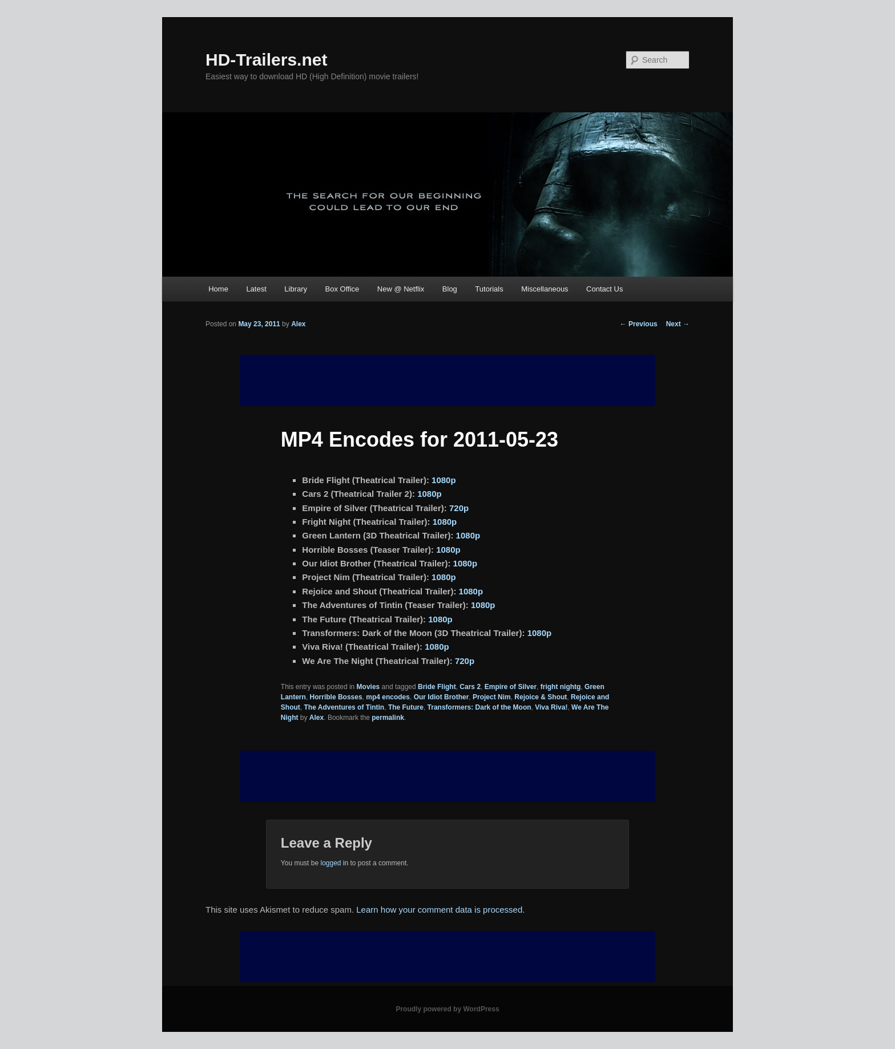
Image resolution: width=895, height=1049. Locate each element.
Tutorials (489, 289)
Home (218, 289)
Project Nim (492, 697)
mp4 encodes (388, 697)
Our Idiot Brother (441, 697)
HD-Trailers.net (266, 59)
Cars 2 (470, 687)
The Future (406, 707)
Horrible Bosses (336, 697)
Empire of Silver (511, 687)
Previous (639, 324)
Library (295, 289)
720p (459, 508)
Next (678, 324)
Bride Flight (437, 687)
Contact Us (604, 289)
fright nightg (561, 687)
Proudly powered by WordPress (447, 1009)
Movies (368, 687)
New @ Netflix (401, 289)
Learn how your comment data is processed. (440, 909)
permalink (388, 718)
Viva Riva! (551, 707)
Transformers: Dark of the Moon (479, 707)
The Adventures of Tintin (344, 707)
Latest (256, 289)
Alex (298, 324)
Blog (449, 289)
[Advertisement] (447, 776)
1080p (444, 480)
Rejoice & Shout (540, 697)
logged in (334, 863)
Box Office (342, 289)
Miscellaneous (544, 289)
